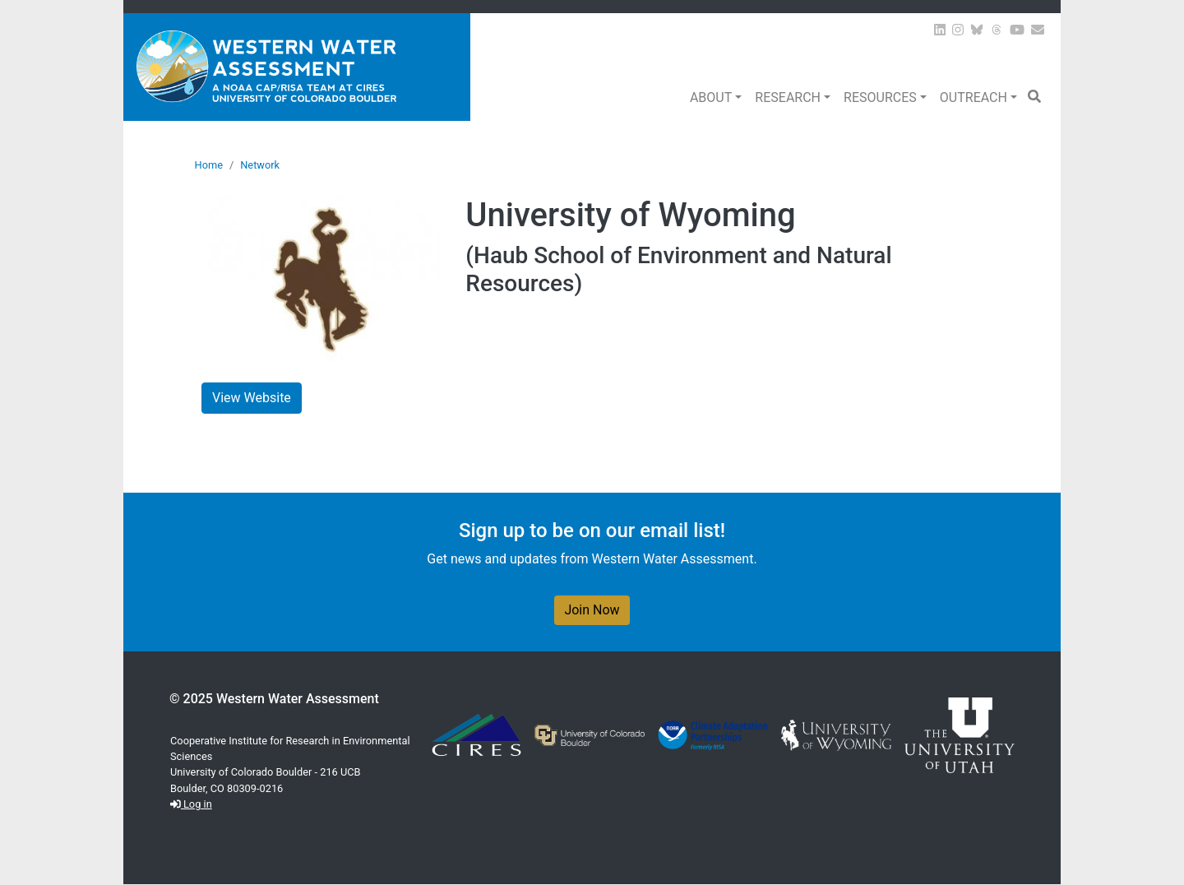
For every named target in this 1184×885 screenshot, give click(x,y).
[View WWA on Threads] (996, 30)
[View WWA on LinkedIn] (940, 30)
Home (209, 165)
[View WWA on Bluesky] (976, 30)
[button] (1034, 96)
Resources (880, 97)
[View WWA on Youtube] (1017, 30)
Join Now (591, 610)
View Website (251, 397)
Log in (191, 804)
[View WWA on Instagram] (958, 30)
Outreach (973, 97)
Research (788, 97)
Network (260, 165)
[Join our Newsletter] (1037, 30)
